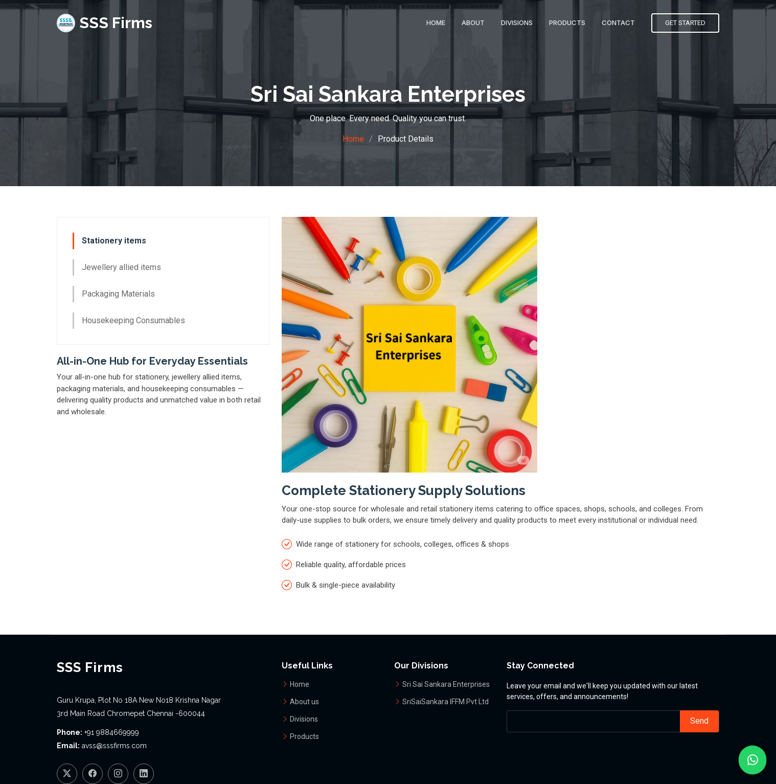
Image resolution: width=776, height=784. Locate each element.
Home (435, 22)
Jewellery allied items (121, 269)
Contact (618, 22)
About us (304, 701)
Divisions (517, 22)
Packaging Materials (118, 295)
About (473, 22)
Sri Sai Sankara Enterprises (446, 684)
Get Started (685, 23)
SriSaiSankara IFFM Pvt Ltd (445, 701)
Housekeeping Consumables (133, 322)
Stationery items (114, 242)
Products (567, 22)
